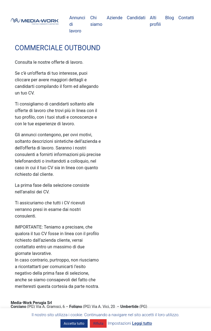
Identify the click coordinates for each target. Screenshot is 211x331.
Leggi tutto (142, 323)
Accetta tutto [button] (74, 323)
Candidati (136, 17)
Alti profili (155, 21)
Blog (169, 17)
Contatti (186, 17)
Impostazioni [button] (119, 323)
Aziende (114, 17)
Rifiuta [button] (98, 323)
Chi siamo (96, 21)
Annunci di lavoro (77, 24)
